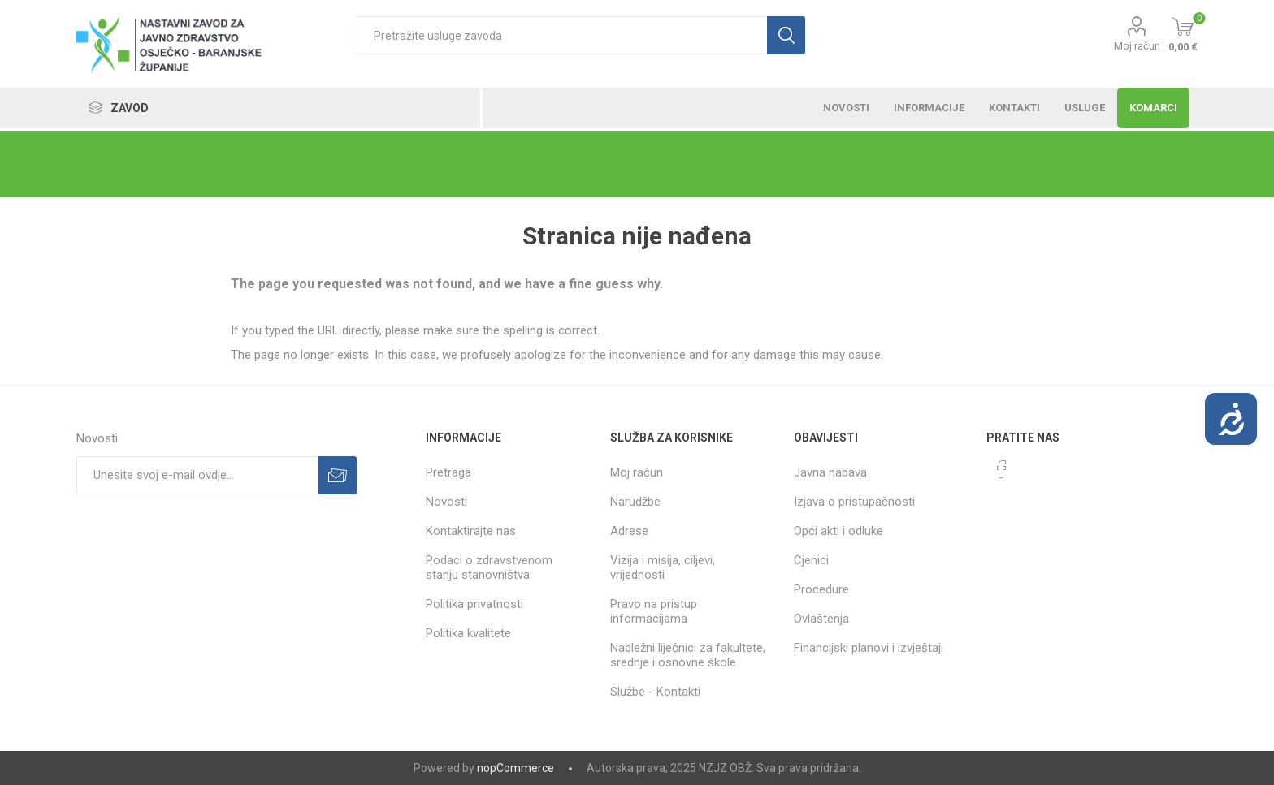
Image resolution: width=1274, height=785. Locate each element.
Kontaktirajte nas (471, 531)
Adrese (629, 531)
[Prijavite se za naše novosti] (197, 475)
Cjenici (811, 560)
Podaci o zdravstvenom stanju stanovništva (489, 567)
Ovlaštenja (821, 618)
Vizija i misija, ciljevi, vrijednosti (662, 567)
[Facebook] (1002, 469)
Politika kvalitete (468, 633)
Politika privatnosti (474, 604)
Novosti (446, 501)
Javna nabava (830, 472)
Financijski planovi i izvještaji (868, 648)
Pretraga (448, 472)
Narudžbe (635, 501)
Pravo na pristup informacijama (653, 611)
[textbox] (562, 35)
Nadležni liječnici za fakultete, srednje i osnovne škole (687, 655)
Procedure (821, 589)
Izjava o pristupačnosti (854, 501)
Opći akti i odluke (838, 531)
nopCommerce (515, 767)
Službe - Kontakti (655, 691)
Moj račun (1137, 46)
